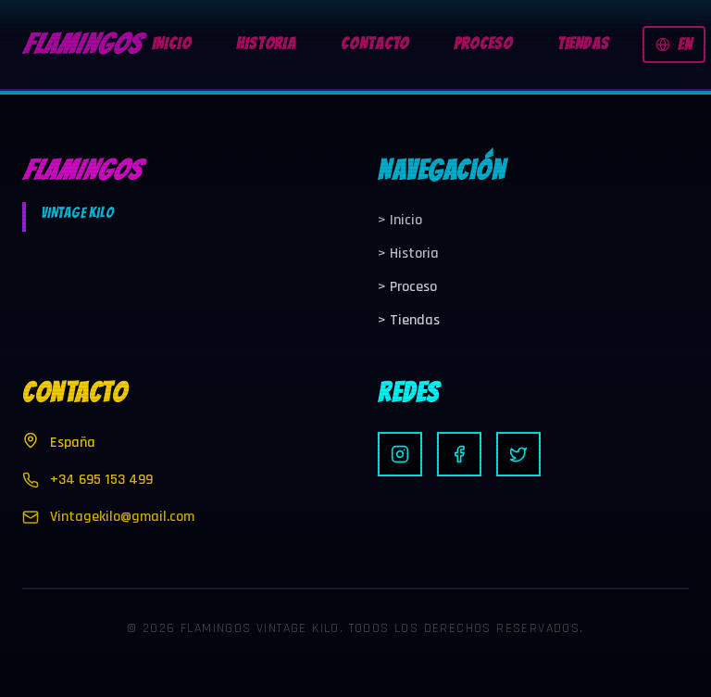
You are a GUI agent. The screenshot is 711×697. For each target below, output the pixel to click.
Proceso (407, 287)
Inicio (400, 220)
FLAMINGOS (81, 44)
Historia (408, 253)
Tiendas (409, 320)
